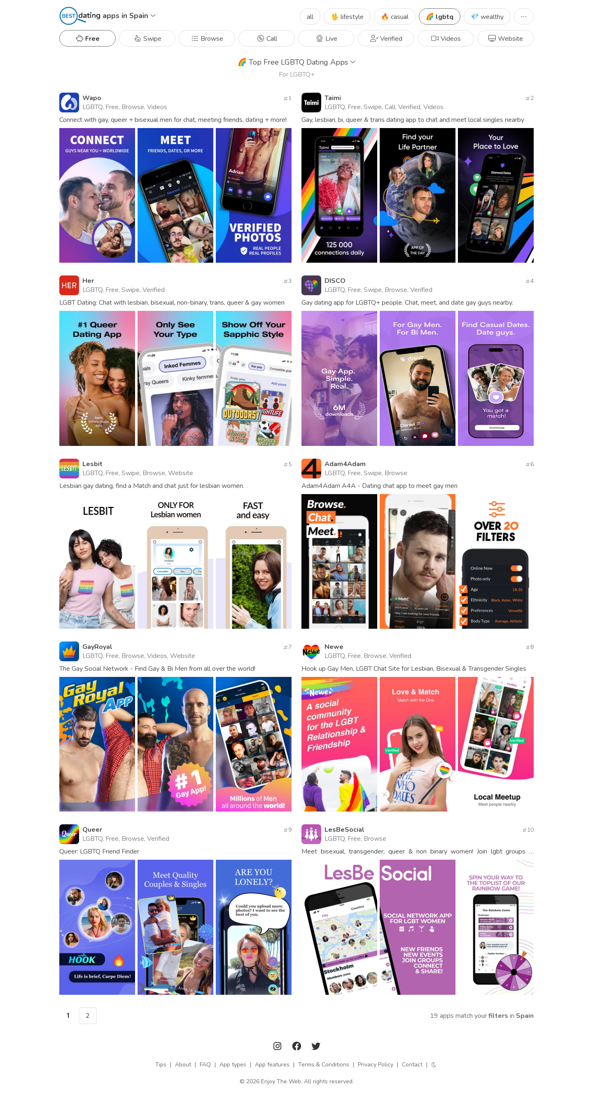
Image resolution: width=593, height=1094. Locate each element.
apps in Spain (129, 16)
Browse (207, 38)
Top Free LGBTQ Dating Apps (297, 62)
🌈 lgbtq (439, 16)
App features (272, 1064)
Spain (525, 1015)
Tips (160, 1064)
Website (505, 38)
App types (232, 1064)
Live (326, 38)
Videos (446, 38)
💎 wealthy (487, 16)
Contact (412, 1064)
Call (267, 38)
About (183, 1064)
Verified (386, 38)
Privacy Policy (375, 1064)
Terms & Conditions (323, 1064)
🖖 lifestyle (347, 16)
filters (498, 1015)
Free (87, 38)
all (310, 16)
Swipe (147, 38)
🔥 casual (395, 16)
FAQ (205, 1064)
